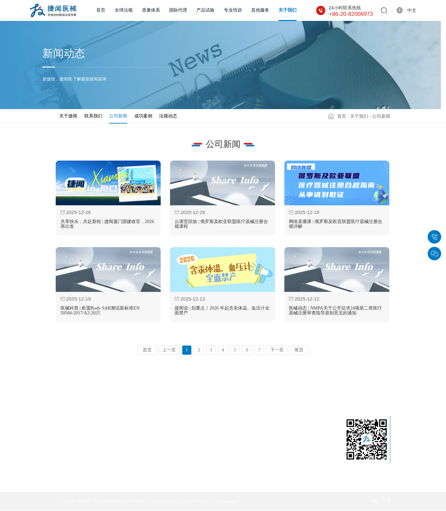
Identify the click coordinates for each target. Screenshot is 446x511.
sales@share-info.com (287, 472)
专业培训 (233, 10)
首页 (100, 10)
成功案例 (143, 115)
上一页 (169, 350)
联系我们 (93, 115)
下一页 (277, 350)
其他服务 (260, 10)
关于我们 (288, 10)
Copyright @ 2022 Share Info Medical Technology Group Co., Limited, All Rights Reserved (146, 501)
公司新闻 (118, 115)
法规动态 (168, 115)
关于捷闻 (68, 115)
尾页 (298, 350)
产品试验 (205, 10)
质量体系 (151, 10)
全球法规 (124, 10)
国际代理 (178, 10)
